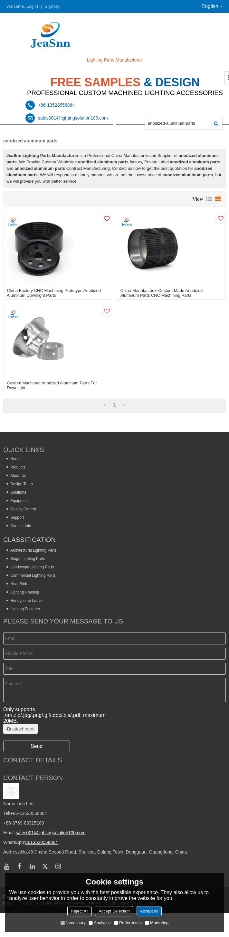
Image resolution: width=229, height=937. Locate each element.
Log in (32, 6)
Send (37, 746)
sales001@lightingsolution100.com (51, 832)
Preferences (128, 922)
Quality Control (23, 509)
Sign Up (52, 6)
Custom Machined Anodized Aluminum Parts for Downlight (52, 385)
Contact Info (20, 526)
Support (17, 517)
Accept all (149, 911)
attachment (20, 728)
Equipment (19, 500)
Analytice (100, 922)
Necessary (73, 922)
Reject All (79, 911)
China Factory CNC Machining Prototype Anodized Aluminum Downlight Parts (54, 293)
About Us (18, 475)
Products (17, 467)
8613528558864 (41, 842)
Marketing (156, 922)
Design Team (21, 484)
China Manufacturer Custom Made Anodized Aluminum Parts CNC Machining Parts (161, 293)
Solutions (18, 492)
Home (15, 459)
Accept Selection (114, 911)
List (209, 199)
